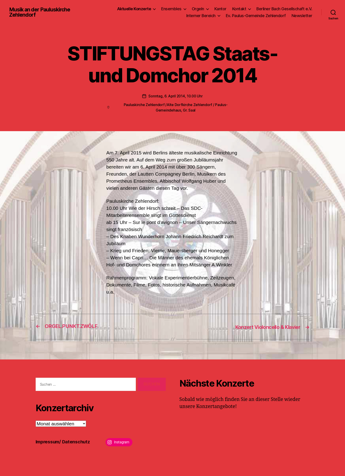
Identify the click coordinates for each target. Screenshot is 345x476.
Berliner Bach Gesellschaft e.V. (284, 8)
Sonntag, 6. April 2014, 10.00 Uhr (175, 96)
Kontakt (239, 8)
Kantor (220, 8)
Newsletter (302, 15)
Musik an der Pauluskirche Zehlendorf (41, 12)
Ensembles (171, 8)
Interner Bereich (201, 15)
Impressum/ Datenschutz (64, 441)
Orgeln (198, 8)
